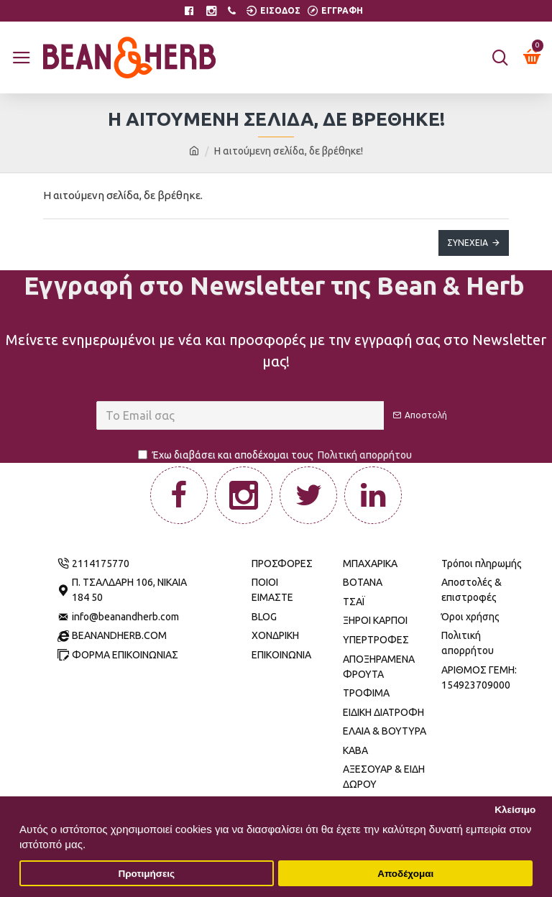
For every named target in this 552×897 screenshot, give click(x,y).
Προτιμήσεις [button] (146, 873)
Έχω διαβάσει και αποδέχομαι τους (276, 455)
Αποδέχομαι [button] (405, 873)
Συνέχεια (467, 242)
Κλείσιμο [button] (514, 809)
